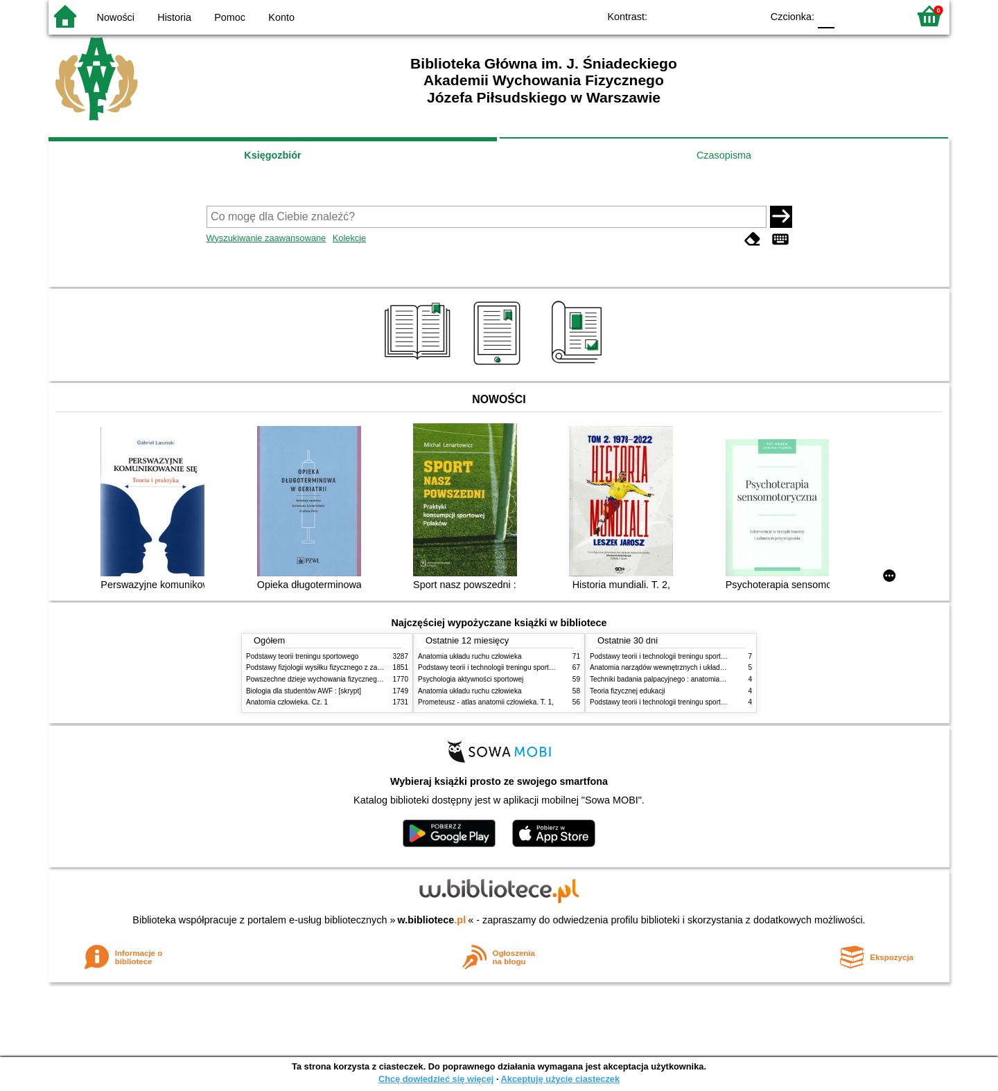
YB (719, 15)
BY (746, 15)
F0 (825, 15)
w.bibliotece (432, 919)
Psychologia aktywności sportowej (470, 679)
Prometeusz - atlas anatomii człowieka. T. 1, (486, 702)
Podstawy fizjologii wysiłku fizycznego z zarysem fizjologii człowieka (350, 667)
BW (691, 15)
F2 (881, 15)
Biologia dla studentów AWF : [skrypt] (303, 691)
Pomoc (229, 17)
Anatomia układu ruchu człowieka (470, 656)
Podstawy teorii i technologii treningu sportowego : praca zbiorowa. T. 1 (699, 702)
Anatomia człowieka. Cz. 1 (287, 702)
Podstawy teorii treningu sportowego (302, 656)
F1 (850, 15)
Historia (174, 17)
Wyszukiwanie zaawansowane (266, 238)
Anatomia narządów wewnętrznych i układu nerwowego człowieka (692, 667)
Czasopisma (724, 155)
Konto (281, 17)
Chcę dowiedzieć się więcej (435, 1079)
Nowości (115, 17)
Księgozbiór (272, 155)
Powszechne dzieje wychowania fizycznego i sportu (325, 679)
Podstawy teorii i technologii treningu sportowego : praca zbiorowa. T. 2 (528, 667)
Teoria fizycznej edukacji (627, 691)
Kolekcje (349, 238)
